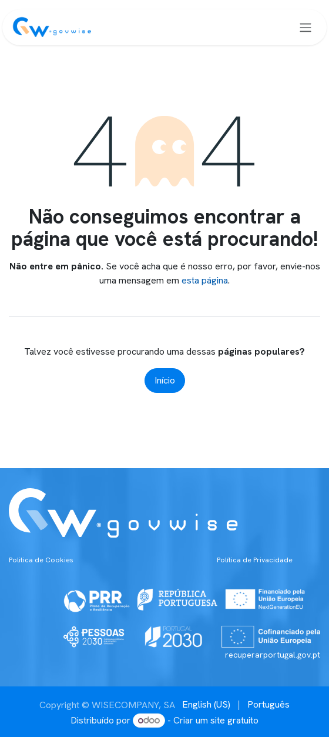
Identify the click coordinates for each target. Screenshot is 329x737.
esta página (205, 280)
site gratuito (234, 720)
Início (165, 380)
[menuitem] (206, 704)
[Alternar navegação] (305, 27)
